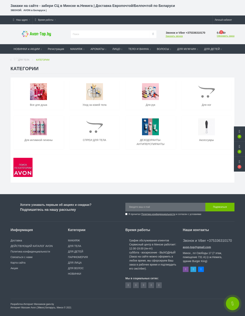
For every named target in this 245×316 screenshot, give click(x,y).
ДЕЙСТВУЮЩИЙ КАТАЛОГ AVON (32, 246)
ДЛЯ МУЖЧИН (187, 48)
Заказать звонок (174, 36)
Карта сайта (18, 262)
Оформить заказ (225, 36)
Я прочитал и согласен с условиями (164, 214)
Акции (14, 268)
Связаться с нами (22, 257)
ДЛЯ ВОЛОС (76, 268)
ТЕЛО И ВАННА (139, 48)
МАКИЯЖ (77, 48)
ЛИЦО (117, 48)
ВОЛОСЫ (164, 48)
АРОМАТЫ (98, 48)
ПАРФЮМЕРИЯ (78, 257)
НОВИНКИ (74, 273)
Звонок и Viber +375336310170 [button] (207, 241)
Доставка (16, 240)
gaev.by (50, 304)
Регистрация (56, 48)
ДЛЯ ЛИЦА (75, 262)
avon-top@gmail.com (197, 247)
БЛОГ (18, 58)
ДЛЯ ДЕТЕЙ (213, 48)
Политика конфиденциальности (158, 214)
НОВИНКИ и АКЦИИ (28, 48)
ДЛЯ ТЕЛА (74, 246)
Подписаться (220, 207)
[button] (21, 19)
